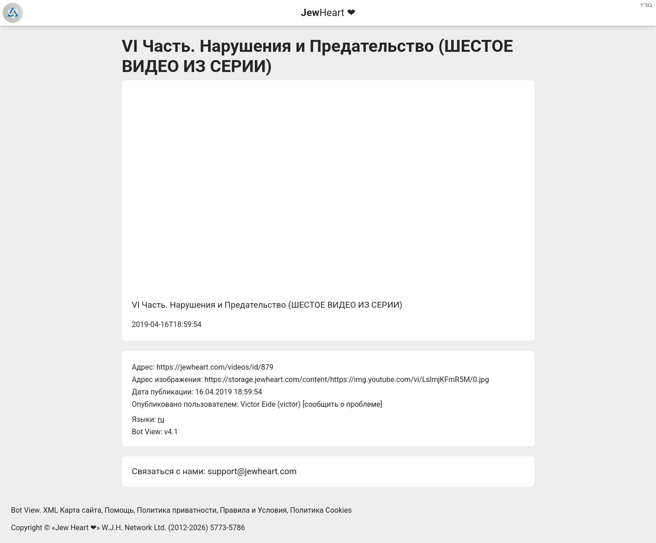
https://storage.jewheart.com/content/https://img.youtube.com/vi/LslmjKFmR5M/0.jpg (346, 379)
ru (161, 419)
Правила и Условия (253, 510)
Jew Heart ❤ (75, 527)
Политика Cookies (321, 510)
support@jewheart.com (252, 471)
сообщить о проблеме (342, 404)
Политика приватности (177, 510)
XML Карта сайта (72, 510)
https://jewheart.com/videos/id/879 (214, 367)
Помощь (119, 510)
